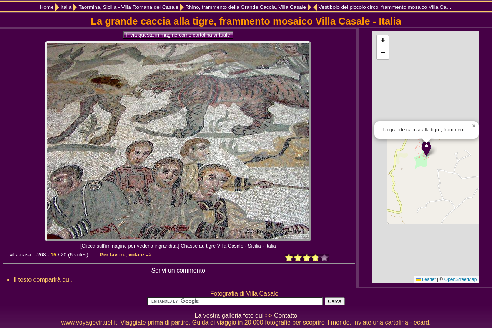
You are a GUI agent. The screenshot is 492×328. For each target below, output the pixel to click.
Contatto (285, 315)
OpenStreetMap (460, 279)
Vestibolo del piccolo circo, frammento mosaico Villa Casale (386, 7)
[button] (426, 149)
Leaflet (425, 279)
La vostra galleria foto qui (229, 315)
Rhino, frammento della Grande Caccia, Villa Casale (245, 7)
